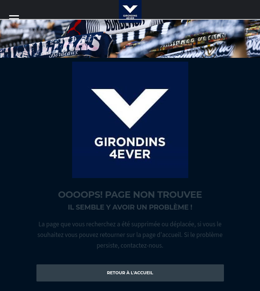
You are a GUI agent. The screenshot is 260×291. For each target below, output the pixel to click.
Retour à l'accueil (130, 272)
